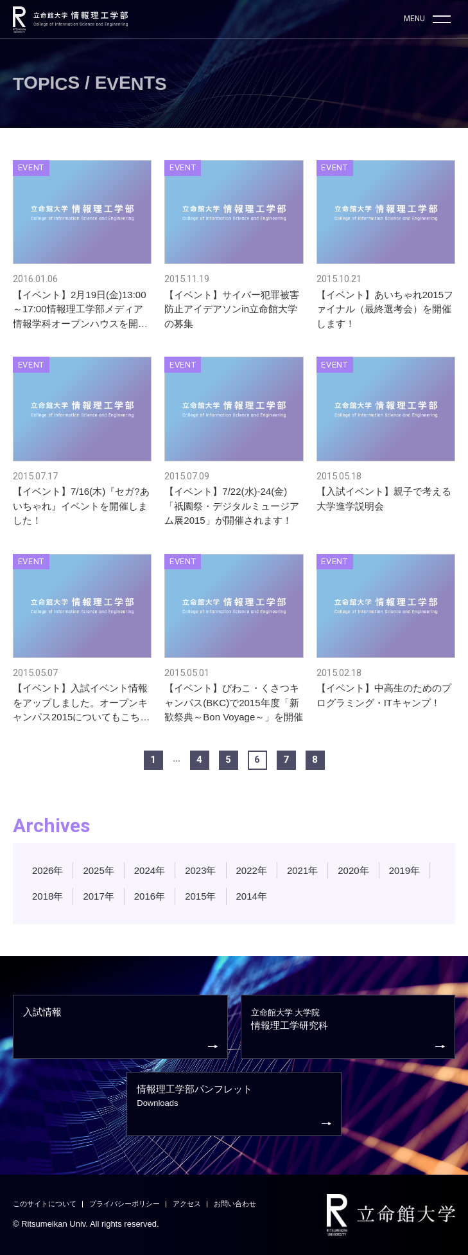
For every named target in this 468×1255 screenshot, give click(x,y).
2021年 (302, 870)
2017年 (98, 896)
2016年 (149, 896)
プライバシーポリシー (124, 1203)
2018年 (47, 896)
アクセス (187, 1203)
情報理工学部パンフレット (234, 1106)
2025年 (98, 870)
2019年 (404, 870)
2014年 (251, 896)
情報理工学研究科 (348, 1030)
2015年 (200, 896)
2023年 (200, 870)
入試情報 (120, 1029)
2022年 (251, 870)
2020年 (353, 870)
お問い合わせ (235, 1203)
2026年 (47, 870)
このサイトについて (44, 1203)
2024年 (149, 870)
